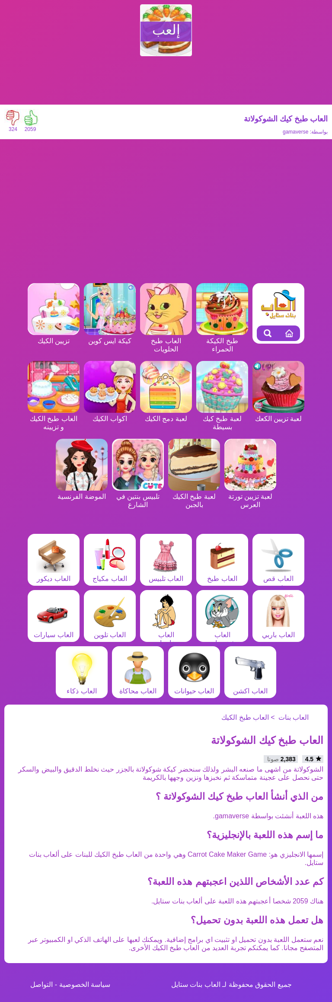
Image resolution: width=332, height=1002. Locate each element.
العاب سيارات (53, 630)
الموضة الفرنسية (82, 492)
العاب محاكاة (137, 687)
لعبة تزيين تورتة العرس (250, 496)
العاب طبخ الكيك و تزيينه (54, 419)
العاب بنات (293, 717)
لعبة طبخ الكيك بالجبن (194, 496)
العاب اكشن (250, 687)
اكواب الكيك (110, 414)
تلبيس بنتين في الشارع (138, 496)
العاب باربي (278, 630)
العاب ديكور (53, 574)
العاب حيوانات (194, 687)
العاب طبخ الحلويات (166, 341)
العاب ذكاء (81, 687)
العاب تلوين (110, 630)
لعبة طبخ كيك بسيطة (222, 419)
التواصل (41, 984)
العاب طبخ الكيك (245, 717)
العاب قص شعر (278, 578)
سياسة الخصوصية (84, 984)
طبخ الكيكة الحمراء (222, 341)
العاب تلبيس (166, 574)
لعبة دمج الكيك (166, 414)
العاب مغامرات (166, 635)
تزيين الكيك (54, 337)
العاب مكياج (110, 574)
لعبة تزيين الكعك (278, 414)
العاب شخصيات (222, 635)
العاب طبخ (222, 574)
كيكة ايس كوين (110, 337)
